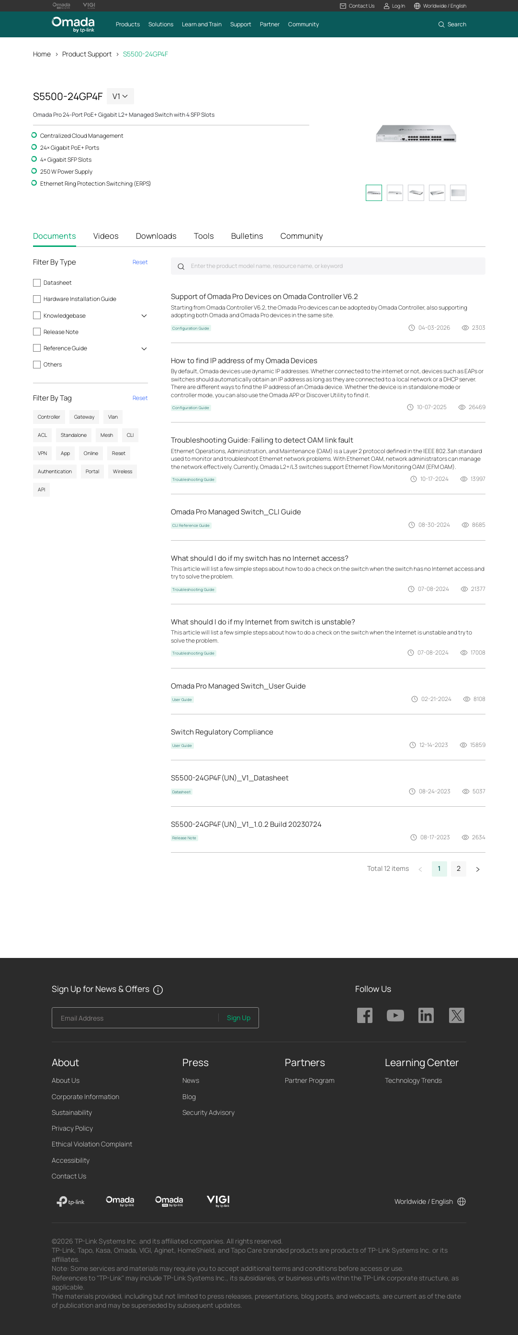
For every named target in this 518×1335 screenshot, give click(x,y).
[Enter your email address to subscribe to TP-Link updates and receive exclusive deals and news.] (135, 1020)
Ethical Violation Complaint (92, 1143)
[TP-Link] (71, 1201)
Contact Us (69, 1175)
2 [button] (459, 868)
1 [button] (439, 868)
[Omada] (120, 1201)
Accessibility (71, 1160)
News (190, 1080)
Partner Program (310, 1080)
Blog (189, 1096)
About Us (65, 1080)
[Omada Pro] (169, 1201)
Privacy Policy (72, 1128)
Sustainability (72, 1112)
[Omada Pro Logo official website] (61, 5)
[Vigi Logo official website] (89, 5)
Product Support (87, 53)
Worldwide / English (423, 1201)
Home (42, 53)
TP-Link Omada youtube (395, 1015)
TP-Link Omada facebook (364, 1015)
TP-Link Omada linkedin (426, 1015)
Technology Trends (413, 1080)
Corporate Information (85, 1096)
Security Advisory (208, 1112)
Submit (181, 266)
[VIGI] (218, 1201)
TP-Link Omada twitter (456, 1015)
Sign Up (238, 1017)
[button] (356, 6)
